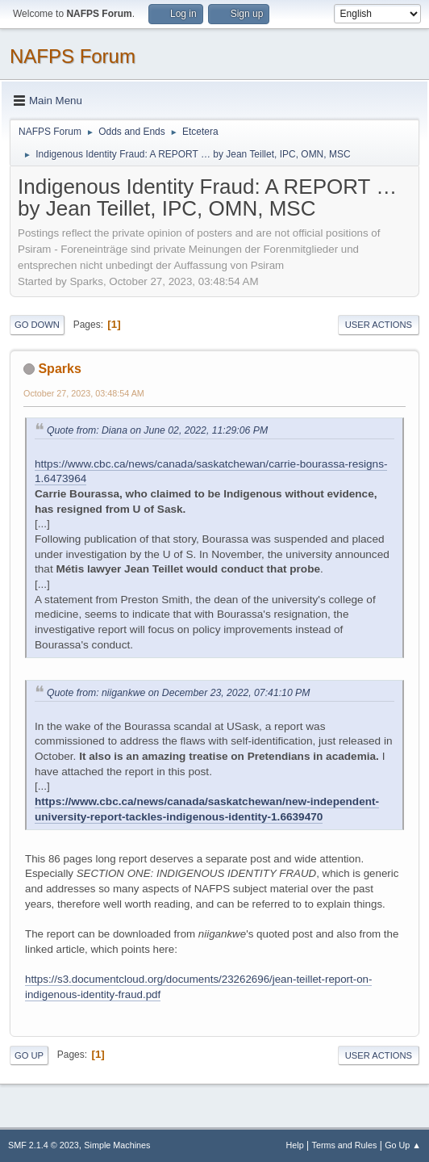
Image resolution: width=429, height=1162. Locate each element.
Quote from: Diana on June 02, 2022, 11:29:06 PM (157, 430)
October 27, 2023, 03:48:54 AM (83, 393)
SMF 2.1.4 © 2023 (43, 1145)
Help (295, 1145)
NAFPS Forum (72, 56)
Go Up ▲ (403, 1145)
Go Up (29, 1055)
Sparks (59, 368)
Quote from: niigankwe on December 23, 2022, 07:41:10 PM (178, 692)
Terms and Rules (344, 1145)
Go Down (37, 324)
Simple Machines (117, 1145)
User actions (378, 324)
